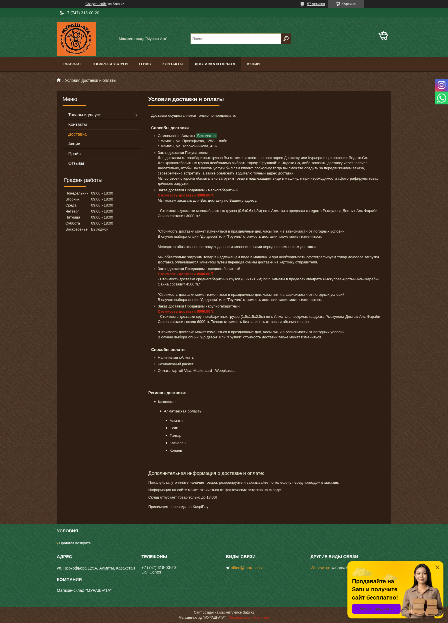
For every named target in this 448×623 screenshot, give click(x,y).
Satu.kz (248, 612)
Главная (72, 64)
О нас (145, 64)
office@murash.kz (247, 568)
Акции (253, 64)
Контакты (173, 64)
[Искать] (286, 38)
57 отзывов (316, 4)
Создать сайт (96, 4)
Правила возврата (75, 543)
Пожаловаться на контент (248, 618)
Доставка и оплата (215, 64)
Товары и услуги (110, 64)
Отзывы (76, 163)
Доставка (77, 134)
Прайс (74, 153)
